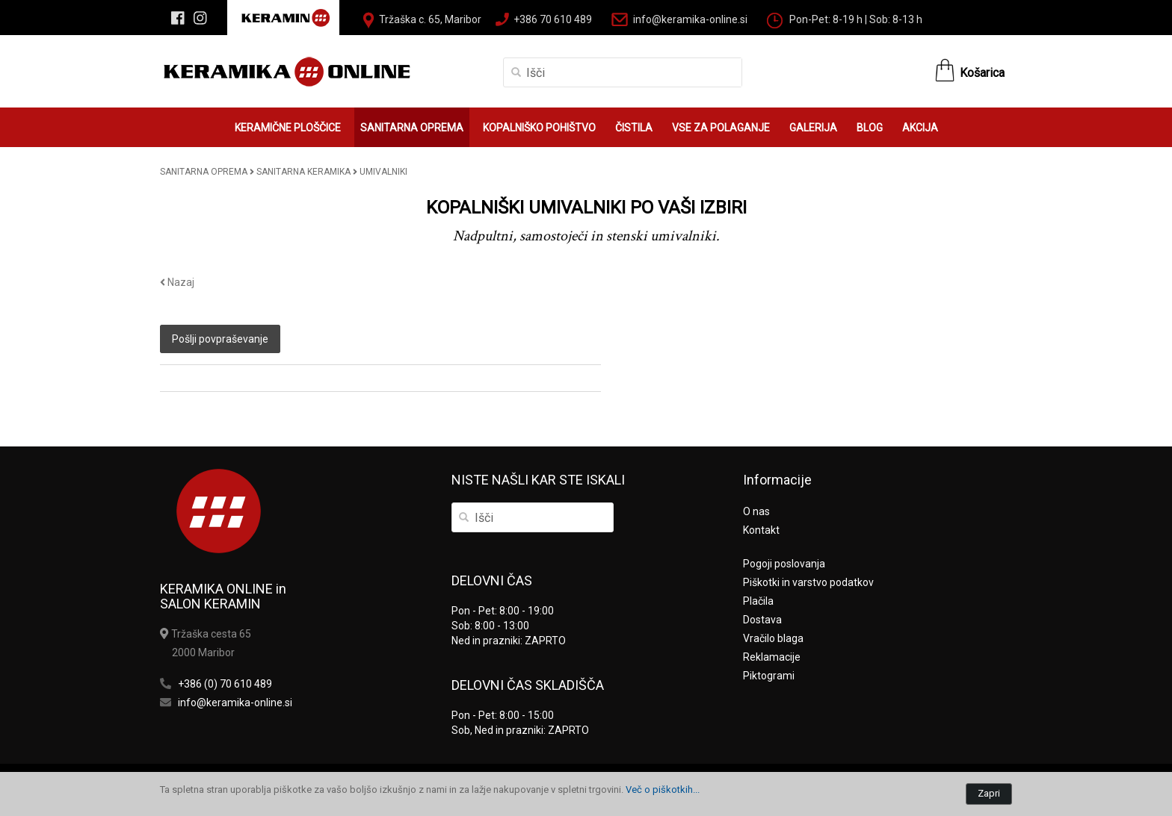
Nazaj (177, 282)
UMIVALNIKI (383, 171)
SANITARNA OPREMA (411, 128)
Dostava (762, 620)
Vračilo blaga (773, 638)
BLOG (870, 128)
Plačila (758, 601)
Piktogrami (769, 676)
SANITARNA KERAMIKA (303, 171)
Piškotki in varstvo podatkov (808, 582)
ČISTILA (634, 128)
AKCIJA (920, 128)
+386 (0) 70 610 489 (225, 684)
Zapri (989, 793)
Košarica (982, 73)
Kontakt (761, 530)
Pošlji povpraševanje (220, 339)
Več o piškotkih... (663, 789)
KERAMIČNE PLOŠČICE (288, 128)
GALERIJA (813, 128)
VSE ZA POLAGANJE (721, 128)
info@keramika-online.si (690, 19)
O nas (756, 511)
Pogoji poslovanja (784, 564)
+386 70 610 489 (552, 19)
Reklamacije (772, 657)
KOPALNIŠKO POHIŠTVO (539, 128)
